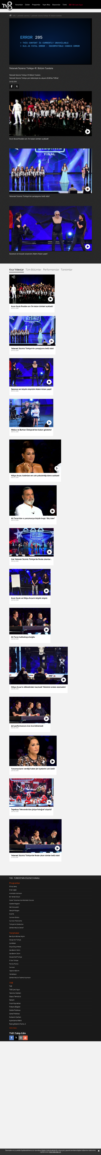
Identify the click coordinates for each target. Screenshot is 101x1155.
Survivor (12, 967)
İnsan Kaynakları (15, 1003)
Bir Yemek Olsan (14, 897)
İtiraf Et (11, 914)
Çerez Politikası (14, 1014)
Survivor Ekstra (14, 917)
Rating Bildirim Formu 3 (17, 1024)
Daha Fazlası (13, 1028)
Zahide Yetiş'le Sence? (16, 928)
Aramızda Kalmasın (15, 893)
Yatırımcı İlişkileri (15, 993)
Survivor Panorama (15, 921)
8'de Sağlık (13, 890)
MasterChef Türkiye (15, 957)
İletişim (11, 1000)
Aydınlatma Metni (15, 1020)
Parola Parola (13, 964)
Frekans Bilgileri (14, 1007)
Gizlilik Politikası (14, 1010)
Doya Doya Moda (15, 947)
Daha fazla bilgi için (55, 1152)
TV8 (10, 986)
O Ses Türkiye (13, 960)
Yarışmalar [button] (19, 5)
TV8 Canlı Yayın (76, 5)
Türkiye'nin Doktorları (16, 924)
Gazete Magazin (14, 904)
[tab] (16, 270)
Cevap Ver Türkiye (15, 940)
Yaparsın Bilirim (14, 971)
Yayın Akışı (46, 5)
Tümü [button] (65, 5)
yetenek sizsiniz (23, 16)
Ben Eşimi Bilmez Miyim (17, 936)
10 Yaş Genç (13, 886)
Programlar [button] (36, 5)
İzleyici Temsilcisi (15, 996)
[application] (50, 41)
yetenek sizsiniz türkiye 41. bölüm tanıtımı (46, 16)
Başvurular (56, 5)
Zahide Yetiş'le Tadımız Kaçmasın (19, 977)
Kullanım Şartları (15, 1017)
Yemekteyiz (13, 974)
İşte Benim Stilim (14, 950)
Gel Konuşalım (14, 907)
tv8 (14, 16)
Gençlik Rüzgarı (14, 910)
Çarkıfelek (12, 943)
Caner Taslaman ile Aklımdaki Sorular (21, 900)
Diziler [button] (27, 5)
